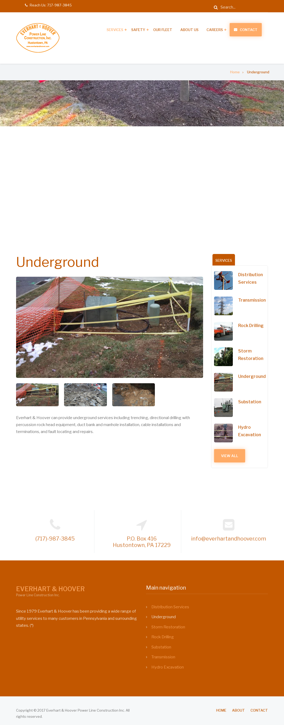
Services (115, 30)
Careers (215, 30)
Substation (251, 401)
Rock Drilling (253, 325)
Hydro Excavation (251, 431)
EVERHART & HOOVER (50, 589)
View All (231, 456)
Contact (248, 30)
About (238, 710)
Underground (253, 376)
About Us (189, 30)
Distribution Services (252, 278)
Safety (138, 30)
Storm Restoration (253, 354)
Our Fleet (162, 30)
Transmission (253, 300)
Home (221, 710)
